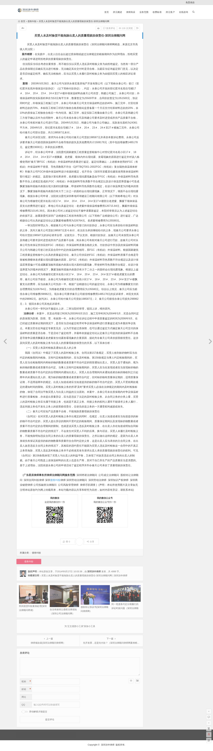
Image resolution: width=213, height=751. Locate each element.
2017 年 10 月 (154, 88)
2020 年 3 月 (154, 84)
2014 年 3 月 (154, 133)
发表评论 (109, 28)
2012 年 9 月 (154, 178)
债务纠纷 (32, 21)
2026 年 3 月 (154, 39)
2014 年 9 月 (154, 115)
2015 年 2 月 (154, 97)
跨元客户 (170, 12)
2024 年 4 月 (154, 61)
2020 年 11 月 (154, 79)
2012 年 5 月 (154, 197)
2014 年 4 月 (154, 129)
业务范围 (143, 12)
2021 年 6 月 (154, 75)
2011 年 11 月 (154, 219)
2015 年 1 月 (154, 102)
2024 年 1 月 (154, 66)
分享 (90, 541)
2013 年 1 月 (154, 160)
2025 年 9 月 (154, 57)
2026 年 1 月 (154, 43)
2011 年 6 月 (154, 233)
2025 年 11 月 (154, 48)
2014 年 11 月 (154, 106)
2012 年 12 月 (154, 165)
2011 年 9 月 (154, 224)
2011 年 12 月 (154, 215)
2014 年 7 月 (154, 124)
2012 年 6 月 (154, 192)
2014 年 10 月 (154, 111)
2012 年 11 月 (154, 169)
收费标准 (157, 12)
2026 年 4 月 (154, 34)
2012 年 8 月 (154, 183)
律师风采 (130, 12)
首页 (106, 12)
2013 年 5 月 (154, 151)
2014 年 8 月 (154, 120)
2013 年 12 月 (154, 138)
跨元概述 (117, 12)
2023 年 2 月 (154, 70)
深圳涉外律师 (107, 744)
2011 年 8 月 (154, 228)
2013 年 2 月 (154, 156)
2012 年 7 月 (154, 188)
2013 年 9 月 (154, 142)
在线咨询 (183, 12)
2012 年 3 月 (154, 206)
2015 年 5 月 (154, 93)
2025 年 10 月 (154, 52)
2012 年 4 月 (154, 201)
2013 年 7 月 (154, 147)
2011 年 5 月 (154, 237)
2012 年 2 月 (154, 210)
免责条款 (190, 2)
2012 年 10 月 (154, 174)
